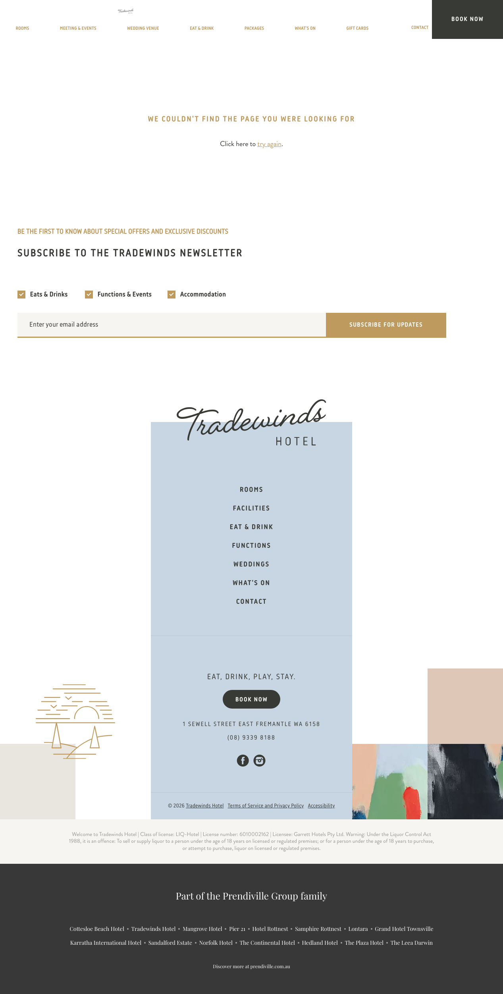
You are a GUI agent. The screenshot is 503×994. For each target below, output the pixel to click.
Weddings (251, 564)
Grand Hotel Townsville (404, 928)
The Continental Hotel (267, 942)
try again (269, 144)
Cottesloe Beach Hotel (96, 928)
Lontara (358, 928)
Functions (251, 546)
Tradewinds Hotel (205, 806)
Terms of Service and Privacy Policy (266, 806)
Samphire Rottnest (318, 928)
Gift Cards (400, 21)
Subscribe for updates (386, 325)
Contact (442, 21)
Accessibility (321, 806)
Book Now (482, 19)
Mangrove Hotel (202, 928)
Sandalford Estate (170, 942)
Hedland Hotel (320, 942)
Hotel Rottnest (270, 928)
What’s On (355, 21)
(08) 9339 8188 (251, 738)
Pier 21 (237, 928)
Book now (251, 700)
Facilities (251, 508)
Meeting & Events (148, 21)
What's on (251, 583)
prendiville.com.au (270, 966)
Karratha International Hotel (105, 942)
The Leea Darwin (412, 942)
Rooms (99, 21)
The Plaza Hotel (364, 942)
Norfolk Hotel (216, 942)
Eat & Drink (268, 21)
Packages (313, 21)
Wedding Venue (213, 21)
